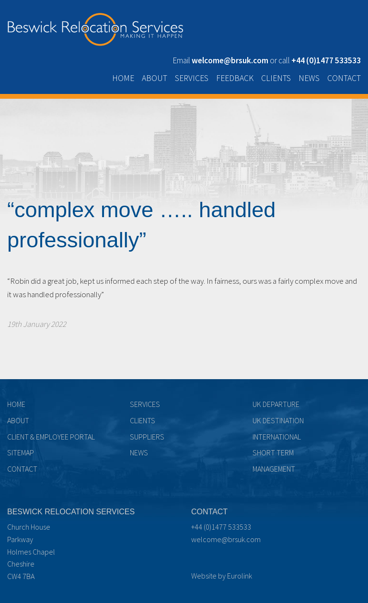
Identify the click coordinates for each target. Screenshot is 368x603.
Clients (276, 78)
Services (191, 78)
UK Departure (276, 404)
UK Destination (278, 420)
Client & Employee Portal (51, 436)
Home (123, 78)
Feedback (234, 78)
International (277, 436)
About (154, 78)
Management (274, 469)
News (309, 78)
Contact (344, 78)
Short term (273, 452)
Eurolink (239, 575)
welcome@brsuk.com (226, 539)
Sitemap (20, 452)
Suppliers (147, 436)
